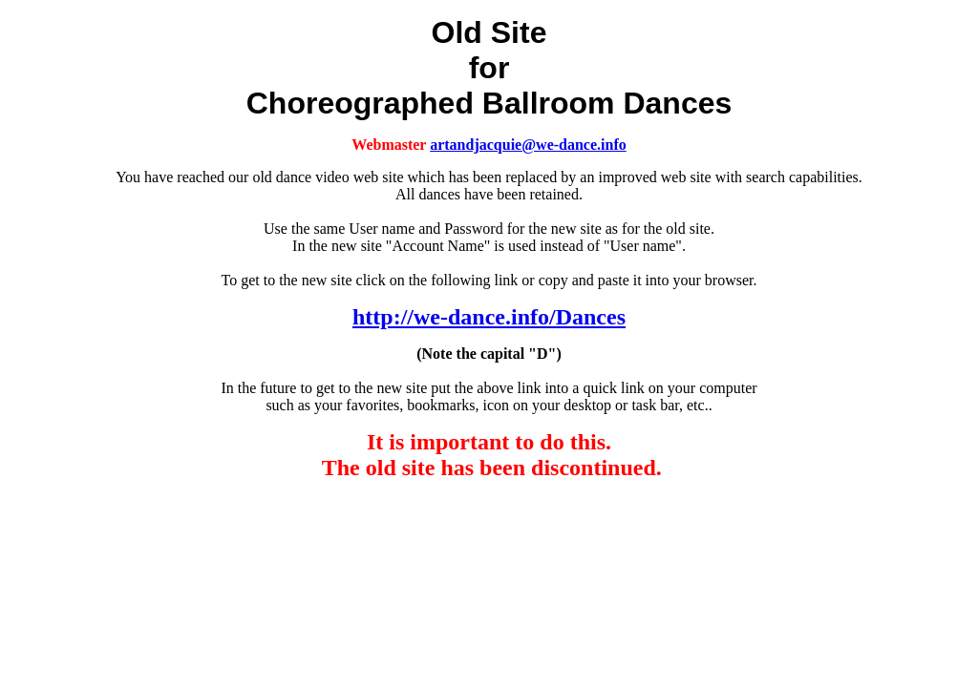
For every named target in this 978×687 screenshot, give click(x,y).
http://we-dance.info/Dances (489, 316)
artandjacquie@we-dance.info (528, 144)
